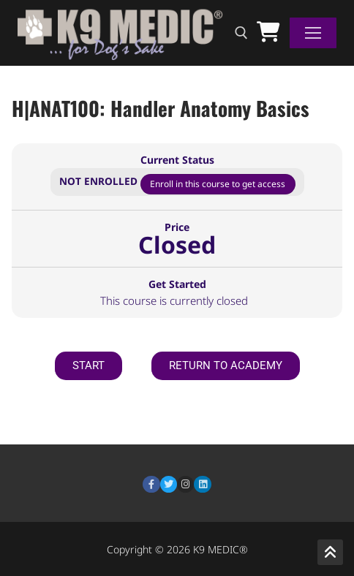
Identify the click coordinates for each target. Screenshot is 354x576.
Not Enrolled (99, 181)
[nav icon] (313, 33)
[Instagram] (185, 484)
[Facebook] (151, 484)
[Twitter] (168, 484)
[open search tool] (241, 32)
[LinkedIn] (202, 484)
